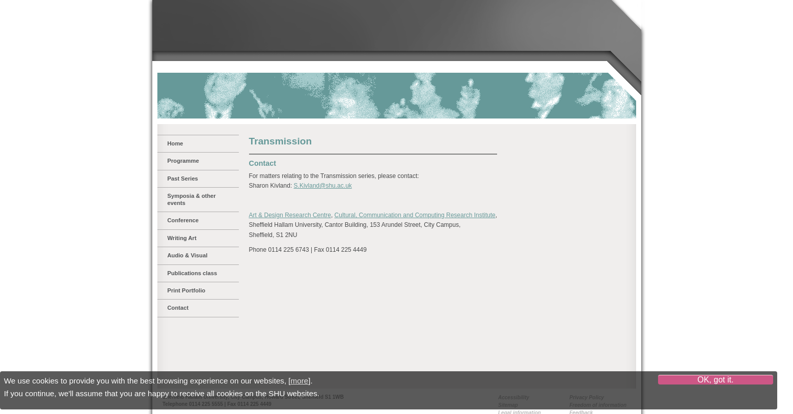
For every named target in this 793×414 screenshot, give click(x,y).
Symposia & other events (192, 199)
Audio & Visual (188, 255)
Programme (183, 161)
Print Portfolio (187, 290)
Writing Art (182, 238)
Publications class (192, 273)
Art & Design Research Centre (290, 215)
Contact (178, 308)
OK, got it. (715, 379)
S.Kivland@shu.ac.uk (323, 185)
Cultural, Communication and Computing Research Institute (415, 215)
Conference (183, 220)
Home (175, 143)
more (300, 380)
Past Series (183, 178)
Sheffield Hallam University (218, 29)
